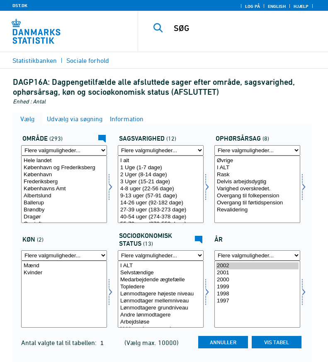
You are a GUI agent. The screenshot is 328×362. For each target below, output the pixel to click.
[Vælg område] (64, 189)
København (64, 174)
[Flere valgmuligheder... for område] (64, 150)
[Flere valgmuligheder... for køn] (64, 255)
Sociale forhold (87, 60)
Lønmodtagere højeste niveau (160, 293)
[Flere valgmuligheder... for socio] (161, 255)
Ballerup (64, 202)
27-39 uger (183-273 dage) (160, 209)
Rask (257, 174)
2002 (257, 265)
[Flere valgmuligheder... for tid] (257, 255)
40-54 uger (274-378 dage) (160, 217)
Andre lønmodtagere (160, 315)
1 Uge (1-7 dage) (160, 167)
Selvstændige (160, 272)
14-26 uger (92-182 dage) (160, 202)
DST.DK (19, 5)
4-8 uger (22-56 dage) (160, 188)
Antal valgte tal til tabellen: (59, 342)
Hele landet (64, 160)
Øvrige (257, 160)
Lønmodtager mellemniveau (160, 300)
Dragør (64, 217)
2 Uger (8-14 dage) (160, 174)
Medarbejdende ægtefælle (160, 279)
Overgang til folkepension (257, 195)
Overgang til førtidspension (257, 202)
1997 (257, 300)
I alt (160, 160)
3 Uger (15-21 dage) (160, 181)
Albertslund (64, 195)
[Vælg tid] (257, 294)
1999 (257, 286)
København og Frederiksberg (64, 167)
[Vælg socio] (161, 294)
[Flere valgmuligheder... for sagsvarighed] (161, 150)
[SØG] (245, 28)
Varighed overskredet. (257, 188)
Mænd (64, 265)
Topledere (160, 286)
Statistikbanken (34, 60)
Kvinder (64, 272)
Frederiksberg (64, 181)
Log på (252, 6)
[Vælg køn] (64, 294)
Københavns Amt (64, 188)
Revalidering (257, 209)
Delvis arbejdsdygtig (257, 181)
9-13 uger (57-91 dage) (160, 195)
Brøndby (64, 209)
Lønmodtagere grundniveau (160, 308)
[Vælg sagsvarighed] (161, 189)
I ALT (257, 167)
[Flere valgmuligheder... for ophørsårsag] (257, 150)
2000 (257, 279)
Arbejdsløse (160, 322)
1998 (257, 293)
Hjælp (301, 6)
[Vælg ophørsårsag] (257, 189)
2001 (257, 272)
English (277, 6)
